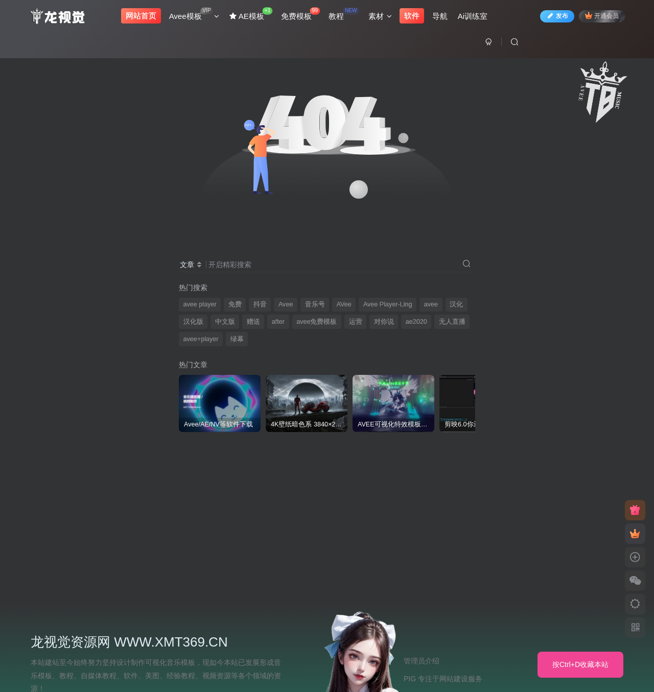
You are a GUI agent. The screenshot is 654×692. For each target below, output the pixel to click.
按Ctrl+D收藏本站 (580, 664)
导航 (441, 17)
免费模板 (302, 15)
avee (431, 304)
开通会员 (600, 16)
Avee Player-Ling (387, 304)
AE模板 (252, 15)
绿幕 (237, 339)
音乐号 (315, 304)
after (278, 321)
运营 (355, 321)
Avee (285, 304)
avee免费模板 (316, 321)
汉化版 (193, 321)
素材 (381, 17)
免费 (235, 304)
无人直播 (452, 321)
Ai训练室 (474, 17)
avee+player (201, 339)
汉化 (456, 304)
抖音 (260, 304)
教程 (345, 15)
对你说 (384, 321)
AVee (344, 304)
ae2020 (416, 321)
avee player (200, 304)
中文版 (225, 321)
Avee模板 (196, 15)
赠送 (253, 321)
